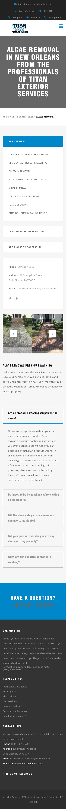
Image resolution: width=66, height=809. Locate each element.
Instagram (54, 17)
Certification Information (26, 231)
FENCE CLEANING (18, 204)
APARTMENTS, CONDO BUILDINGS (27, 179)
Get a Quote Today (22, 116)
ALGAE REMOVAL (17, 187)
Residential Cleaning (14, 716)
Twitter (34, 17)
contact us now (33, 604)
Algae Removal (45, 116)
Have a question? (12, 706)
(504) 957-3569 (26, 11)
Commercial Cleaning (15, 711)
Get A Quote (9, 691)
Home (6, 116)
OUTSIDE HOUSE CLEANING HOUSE (27, 213)
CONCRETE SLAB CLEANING (23, 196)
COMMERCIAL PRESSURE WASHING (28, 154)
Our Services (10, 701)
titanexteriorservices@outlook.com (35, 4)
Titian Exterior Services (35, 797)
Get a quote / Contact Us (25, 247)
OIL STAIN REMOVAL (19, 171)
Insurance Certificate (15, 686)
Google (16, 17)
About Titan (9, 696)
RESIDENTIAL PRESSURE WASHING (27, 162)
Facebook (47, 11)
